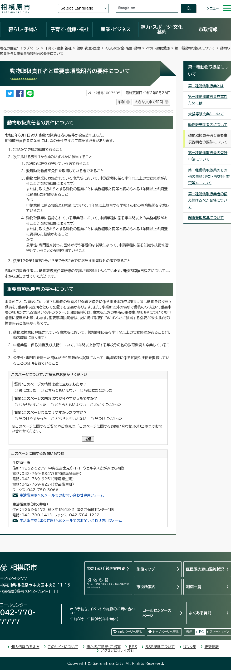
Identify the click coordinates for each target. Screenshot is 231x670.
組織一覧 (193, 587)
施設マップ (146, 569)
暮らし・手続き (23, 29)
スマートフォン (219, 631)
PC (201, 631)
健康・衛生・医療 (88, 48)
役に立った (27, 390)
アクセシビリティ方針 (117, 650)
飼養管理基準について (206, 218)
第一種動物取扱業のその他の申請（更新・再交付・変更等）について (209, 176)
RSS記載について (160, 647)
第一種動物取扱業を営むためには (207, 100)
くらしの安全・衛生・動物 (123, 48)
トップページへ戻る (166, 631)
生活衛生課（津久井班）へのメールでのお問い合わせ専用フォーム (71, 520)
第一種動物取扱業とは (206, 86)
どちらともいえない (60, 390)
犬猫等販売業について (206, 114)
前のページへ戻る (130, 631)
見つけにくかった (109, 419)
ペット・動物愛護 (158, 48)
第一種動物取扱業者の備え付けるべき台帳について (207, 200)
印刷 (121, 102)
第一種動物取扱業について (195, 48)
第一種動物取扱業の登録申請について (207, 156)
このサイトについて (63, 647)
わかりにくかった (108, 404)
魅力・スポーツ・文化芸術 (162, 29)
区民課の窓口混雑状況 (205, 569)
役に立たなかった (98, 390)
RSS (133, 647)
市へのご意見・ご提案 (104, 647)
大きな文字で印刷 (148, 102)
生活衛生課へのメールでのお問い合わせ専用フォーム (62, 495)
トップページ (30, 48)
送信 (88, 439)
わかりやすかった (32, 404)
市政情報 (207, 29)
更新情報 (212, 647)
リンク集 (189, 647)
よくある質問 (200, 613)
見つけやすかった (33, 419)
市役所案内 (146, 587)
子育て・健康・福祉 (69, 29)
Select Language (76, 8)
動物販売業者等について (207, 125)
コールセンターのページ (157, 612)
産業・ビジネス (116, 29)
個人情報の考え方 (25, 647)
